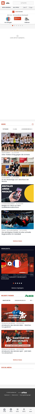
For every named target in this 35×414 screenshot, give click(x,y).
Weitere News (17, 241)
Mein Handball (6, 7)
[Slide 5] (20, 25)
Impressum (7, 395)
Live (25, 7)
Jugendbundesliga (27, 129)
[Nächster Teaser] (31, 266)
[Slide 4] (18, 25)
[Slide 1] (12, 25)
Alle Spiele (16, 7)
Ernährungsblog (20, 300)
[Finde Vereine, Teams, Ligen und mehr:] (23, 3)
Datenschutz (15, 395)
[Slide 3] (16, 25)
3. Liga (15, 129)
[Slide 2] (14, 25)
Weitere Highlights (18, 288)
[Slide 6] (22, 25)
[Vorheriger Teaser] (3, 266)
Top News (5, 129)
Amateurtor (6, 300)
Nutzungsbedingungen (25, 395)
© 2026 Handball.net (11, 392)
